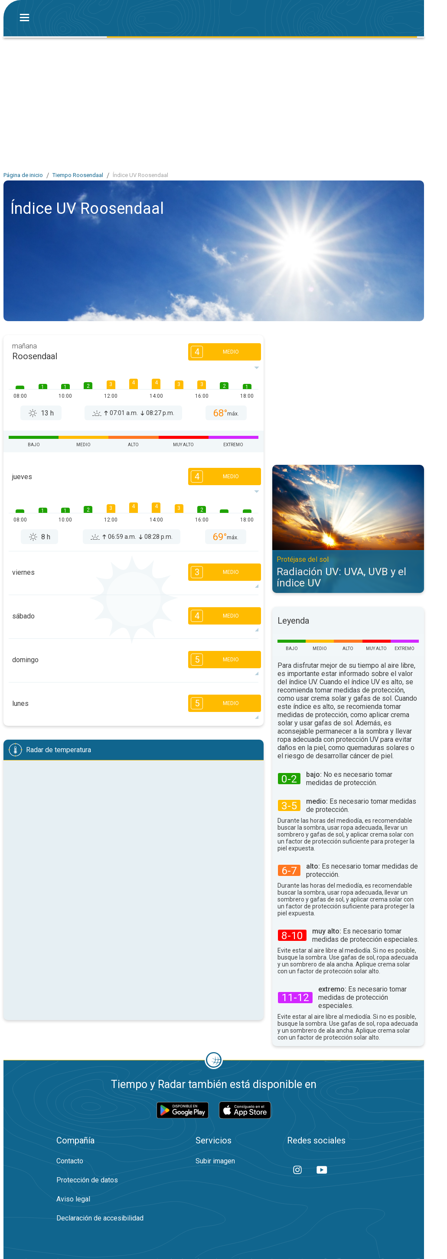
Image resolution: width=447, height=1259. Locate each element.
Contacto (69, 1161)
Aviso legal (73, 1199)
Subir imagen (215, 1161)
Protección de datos (87, 1180)
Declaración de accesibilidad (100, 1218)
